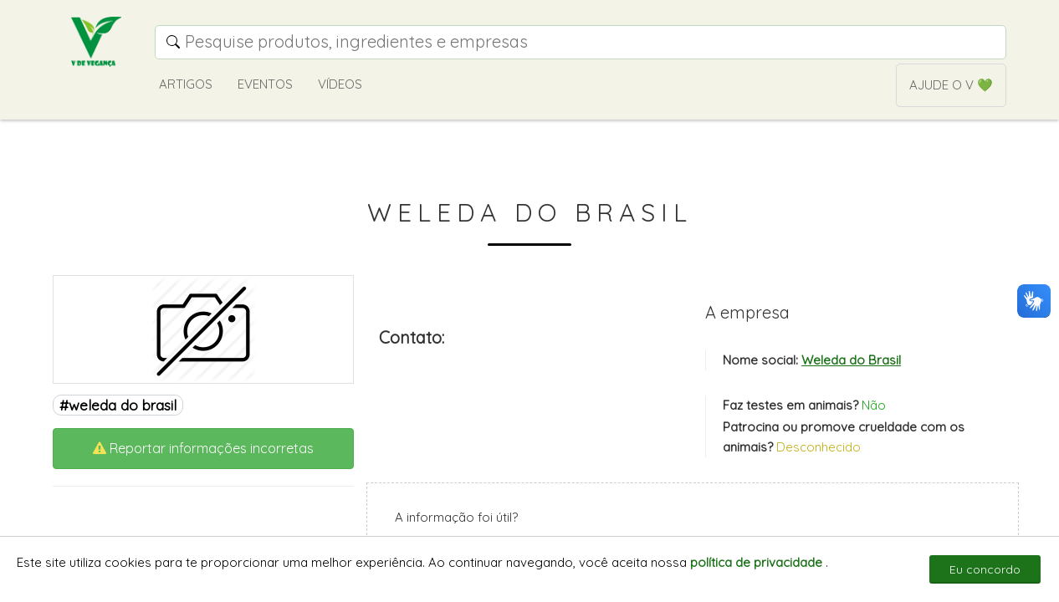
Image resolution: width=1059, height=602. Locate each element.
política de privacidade (758, 562)
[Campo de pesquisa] (580, 42)
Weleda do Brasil (851, 360)
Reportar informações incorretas (203, 448)
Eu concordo (985, 569)
